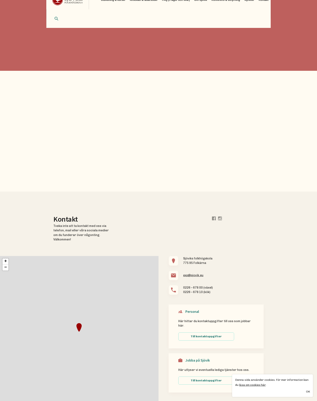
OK (308, 392)
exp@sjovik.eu (193, 275)
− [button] (5, 268)
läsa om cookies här (252, 385)
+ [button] (5, 261)
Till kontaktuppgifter (206, 336)
